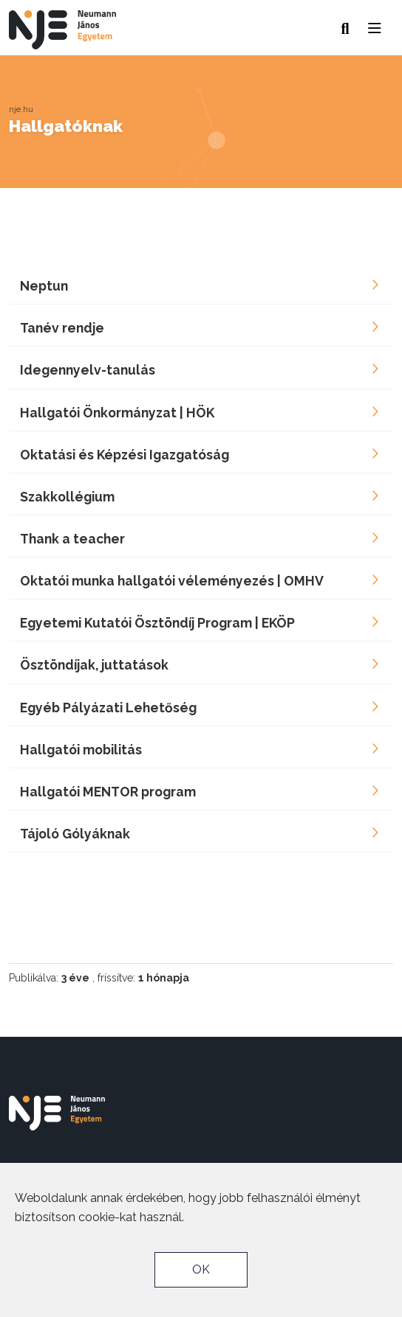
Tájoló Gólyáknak (75, 833)
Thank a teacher (72, 538)
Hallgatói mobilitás (81, 749)
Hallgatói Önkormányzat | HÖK (117, 412)
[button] (375, 24)
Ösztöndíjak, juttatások (94, 665)
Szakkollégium (67, 496)
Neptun (44, 285)
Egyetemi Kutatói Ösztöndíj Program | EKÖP (157, 622)
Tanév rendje (62, 328)
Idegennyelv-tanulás (87, 370)
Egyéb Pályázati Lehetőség (108, 707)
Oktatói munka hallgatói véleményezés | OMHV (172, 580)
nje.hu (21, 109)
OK (201, 1269)
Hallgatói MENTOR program (108, 791)
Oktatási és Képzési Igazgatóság (124, 454)
